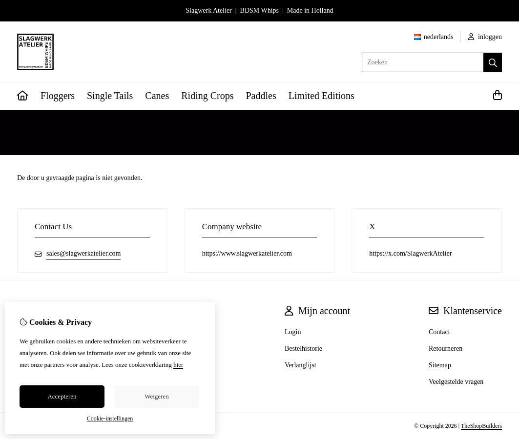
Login (293, 332)
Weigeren (156, 396)
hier (178, 364)
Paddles (261, 95)
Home (25, 123)
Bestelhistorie (303, 348)
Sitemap (440, 365)
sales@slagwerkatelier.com (83, 253)
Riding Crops (207, 95)
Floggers (58, 95)
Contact (439, 332)
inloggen (485, 36)
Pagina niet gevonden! (71, 123)
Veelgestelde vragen (456, 381)
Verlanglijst (300, 365)
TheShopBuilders (481, 425)
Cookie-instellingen (110, 418)
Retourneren (445, 348)
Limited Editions (321, 95)
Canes (157, 95)
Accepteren (61, 396)
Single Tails (110, 95)
